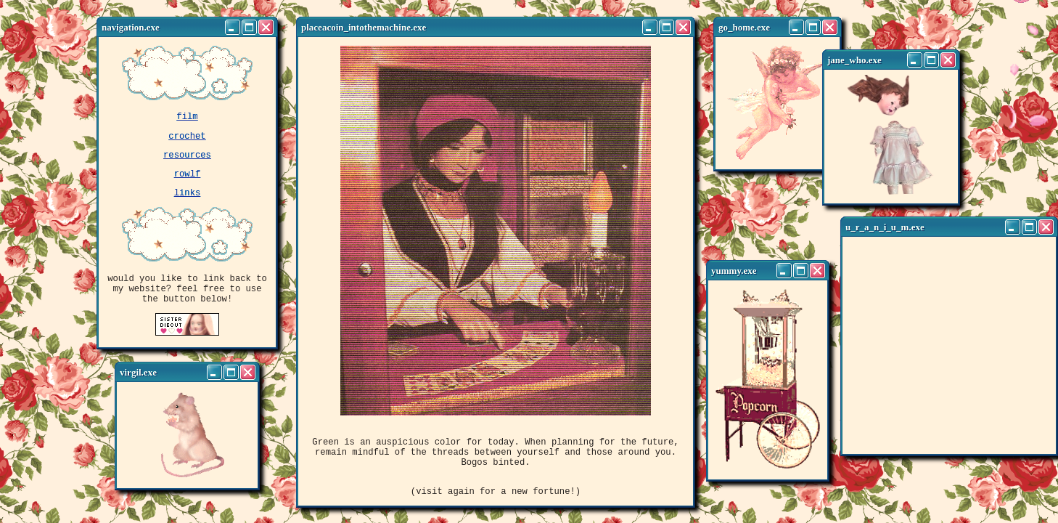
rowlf (187, 182)
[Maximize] (249, 27)
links (187, 203)
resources (187, 161)
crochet (186, 140)
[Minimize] (232, 27)
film (186, 118)
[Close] (266, 27)
